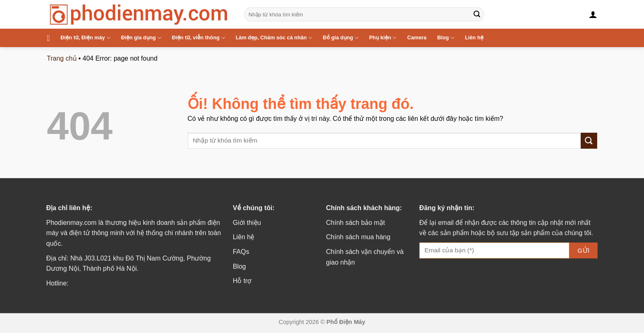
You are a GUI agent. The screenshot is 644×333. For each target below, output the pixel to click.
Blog (445, 38)
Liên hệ (474, 37)
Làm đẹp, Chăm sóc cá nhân (274, 38)
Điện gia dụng (141, 38)
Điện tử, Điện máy (85, 38)
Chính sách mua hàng (358, 236)
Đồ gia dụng (341, 38)
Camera (416, 37)
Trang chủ (62, 58)
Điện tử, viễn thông (198, 38)
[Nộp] (477, 14)
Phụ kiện (383, 38)
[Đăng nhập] (593, 14)
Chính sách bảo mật (355, 222)
